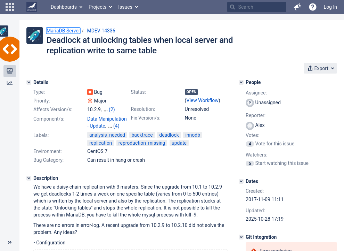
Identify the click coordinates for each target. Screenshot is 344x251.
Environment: (47, 151)
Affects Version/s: (52, 109)
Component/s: (48, 119)
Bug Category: (48, 160)
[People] (241, 82)
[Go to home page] (31, 7)
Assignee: (256, 93)
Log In (330, 7)
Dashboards (64, 7)
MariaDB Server (63, 30)
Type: (39, 92)
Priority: (41, 101)
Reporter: (255, 115)
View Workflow (203, 100)
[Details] (28, 82)
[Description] (28, 178)
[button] (9, 7)
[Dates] (241, 181)
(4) (116, 126)
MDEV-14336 (101, 30)
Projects (97, 7)
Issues (125, 7)
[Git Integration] (241, 237)
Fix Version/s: (146, 118)
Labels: (41, 135)
